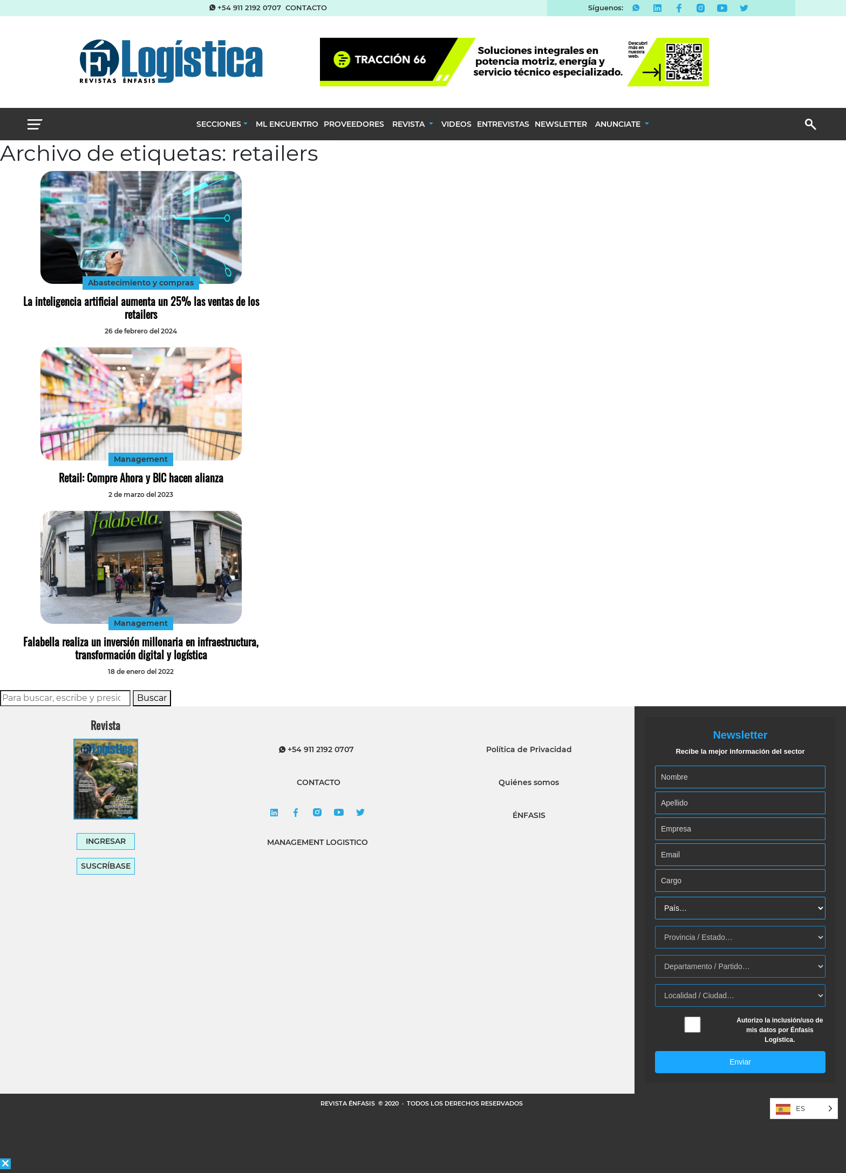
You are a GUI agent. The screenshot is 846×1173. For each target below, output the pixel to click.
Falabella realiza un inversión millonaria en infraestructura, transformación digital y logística (140, 648)
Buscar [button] (152, 698)
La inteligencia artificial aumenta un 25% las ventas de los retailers (141, 307)
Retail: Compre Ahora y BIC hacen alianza (141, 477)
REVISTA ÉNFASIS (348, 1103)
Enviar (740, 1062)
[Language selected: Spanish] (804, 1108)
